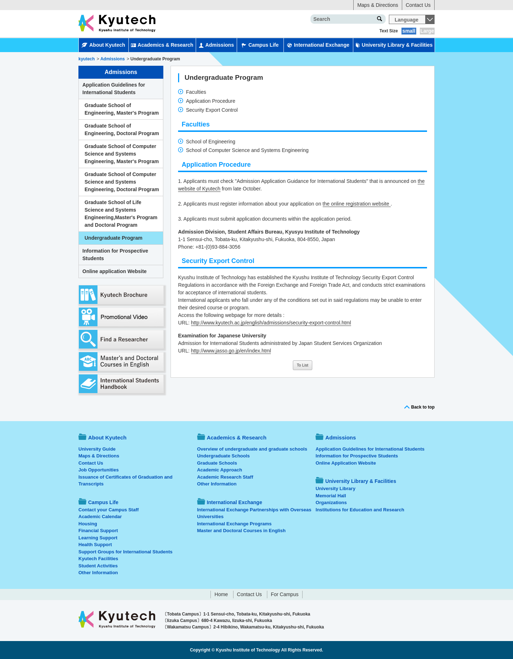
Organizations (331, 502)
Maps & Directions (377, 5)
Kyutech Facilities (98, 558)
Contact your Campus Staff (108, 509)
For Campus (285, 594)
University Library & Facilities (394, 45)
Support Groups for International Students (125, 551)
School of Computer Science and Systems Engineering (247, 150)
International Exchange (318, 45)
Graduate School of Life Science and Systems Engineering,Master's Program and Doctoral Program (121, 213)
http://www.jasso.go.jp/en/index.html (231, 351)
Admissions (216, 45)
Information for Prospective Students (115, 254)
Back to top (423, 407)
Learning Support (97, 537)
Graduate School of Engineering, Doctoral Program (122, 129)
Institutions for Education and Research (359, 509)
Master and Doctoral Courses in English (241, 530)
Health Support (95, 544)
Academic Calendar (100, 516)
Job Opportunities (98, 470)
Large (427, 31)
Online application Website (114, 271)
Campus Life (259, 45)
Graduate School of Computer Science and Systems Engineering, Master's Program (122, 153)
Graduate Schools (217, 463)
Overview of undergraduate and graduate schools (252, 449)
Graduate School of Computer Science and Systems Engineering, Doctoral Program (122, 181)
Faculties (196, 92)
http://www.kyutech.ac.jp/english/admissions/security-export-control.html (271, 323)
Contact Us (418, 5)
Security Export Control (212, 110)
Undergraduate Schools (223, 455)
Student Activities (98, 565)
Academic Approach (219, 470)
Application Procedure (210, 101)
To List (302, 365)
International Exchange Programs (234, 523)
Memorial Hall (330, 495)
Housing (87, 523)
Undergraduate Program (113, 238)
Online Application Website (345, 463)
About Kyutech (103, 45)
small (409, 31)
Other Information (98, 572)
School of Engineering (210, 141)
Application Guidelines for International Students (113, 88)
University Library (335, 488)
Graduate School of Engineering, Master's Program (122, 109)
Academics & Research (162, 45)
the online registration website (357, 204)
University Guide (96, 449)
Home (221, 594)
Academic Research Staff (225, 477)
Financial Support (98, 530)
